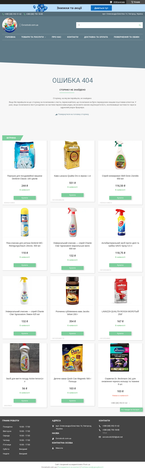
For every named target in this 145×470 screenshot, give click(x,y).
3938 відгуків (119, 2)
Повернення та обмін (126, 37)
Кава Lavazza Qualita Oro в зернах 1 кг (72, 176)
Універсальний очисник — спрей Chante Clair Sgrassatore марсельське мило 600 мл (72, 246)
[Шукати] (140, 25)
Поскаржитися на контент (68, 467)
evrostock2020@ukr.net (113, 437)
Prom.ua (86, 464)
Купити (25, 198)
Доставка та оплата (96, 37)
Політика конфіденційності (92, 467)
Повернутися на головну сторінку (73, 114)
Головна (10, 37)
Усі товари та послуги (130, 410)
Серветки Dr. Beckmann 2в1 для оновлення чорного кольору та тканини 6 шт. (120, 381)
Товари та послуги (32, 37)
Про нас (56, 37)
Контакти (72, 37)
